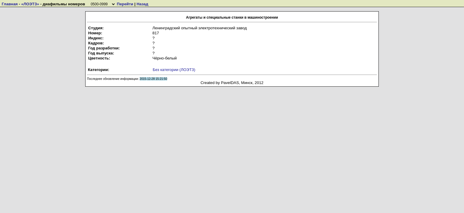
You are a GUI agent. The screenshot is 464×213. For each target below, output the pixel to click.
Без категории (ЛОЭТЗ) (174, 69)
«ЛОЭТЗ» (30, 4)
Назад (142, 4)
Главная (10, 4)
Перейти (125, 4)
